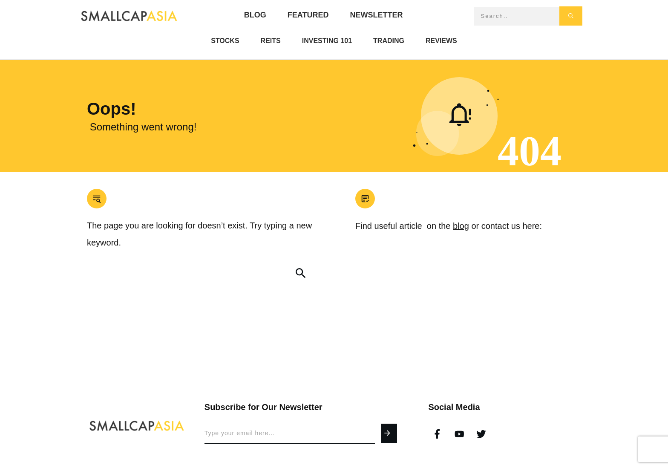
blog (461, 226)
